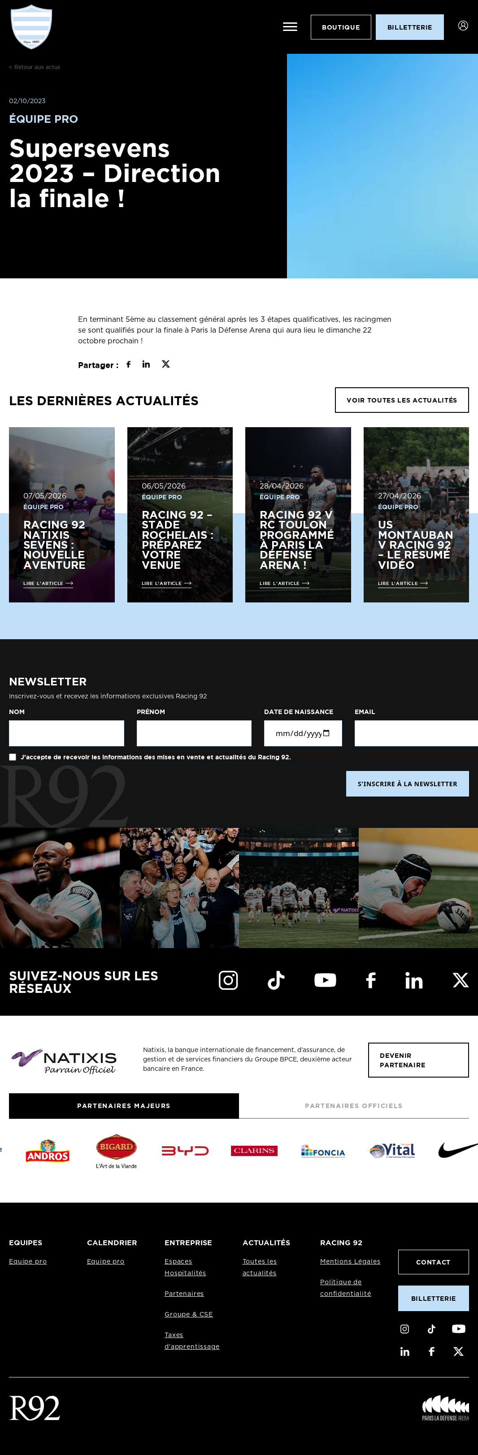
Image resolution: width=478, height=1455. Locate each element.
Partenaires (184, 1294)
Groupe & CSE (189, 1315)
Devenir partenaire (402, 1060)
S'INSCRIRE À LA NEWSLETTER (407, 783)
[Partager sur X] (165, 365)
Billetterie (433, 1298)
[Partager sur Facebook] (128, 365)
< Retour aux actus (34, 67)
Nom (17, 712)
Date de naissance (298, 712)
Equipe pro (28, 1262)
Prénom (151, 712)
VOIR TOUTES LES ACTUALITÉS (402, 400)
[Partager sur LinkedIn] (146, 365)
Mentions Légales (350, 1262)
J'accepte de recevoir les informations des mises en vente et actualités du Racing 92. (155, 757)
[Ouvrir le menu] (290, 27)
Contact (433, 1262)
